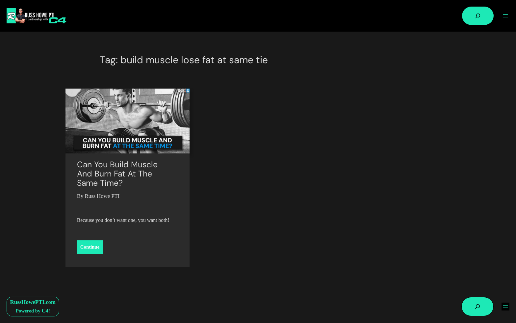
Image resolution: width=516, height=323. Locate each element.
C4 (44, 311)
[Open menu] (505, 16)
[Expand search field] (478, 16)
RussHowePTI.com (33, 302)
